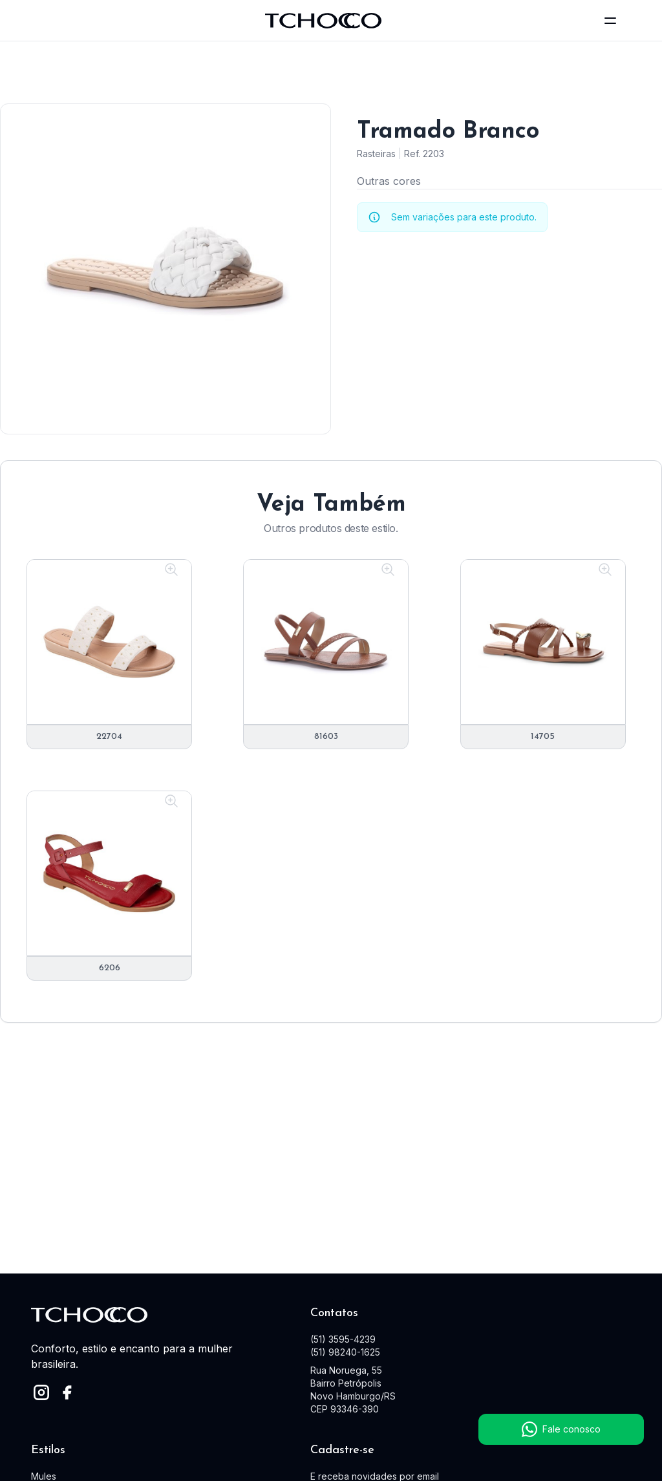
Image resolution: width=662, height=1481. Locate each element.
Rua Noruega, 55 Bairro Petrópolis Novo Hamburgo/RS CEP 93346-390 (353, 1389)
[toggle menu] (610, 20)
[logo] (323, 20)
